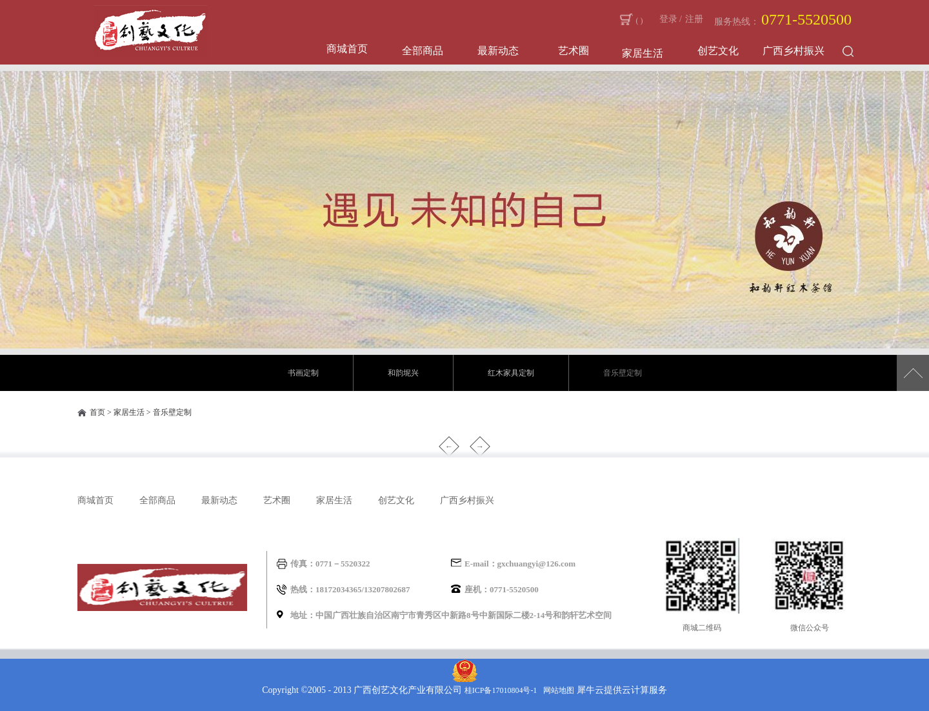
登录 (668, 19)
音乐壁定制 (172, 412)
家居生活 (129, 412)
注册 (694, 19)
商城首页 (347, 48)
